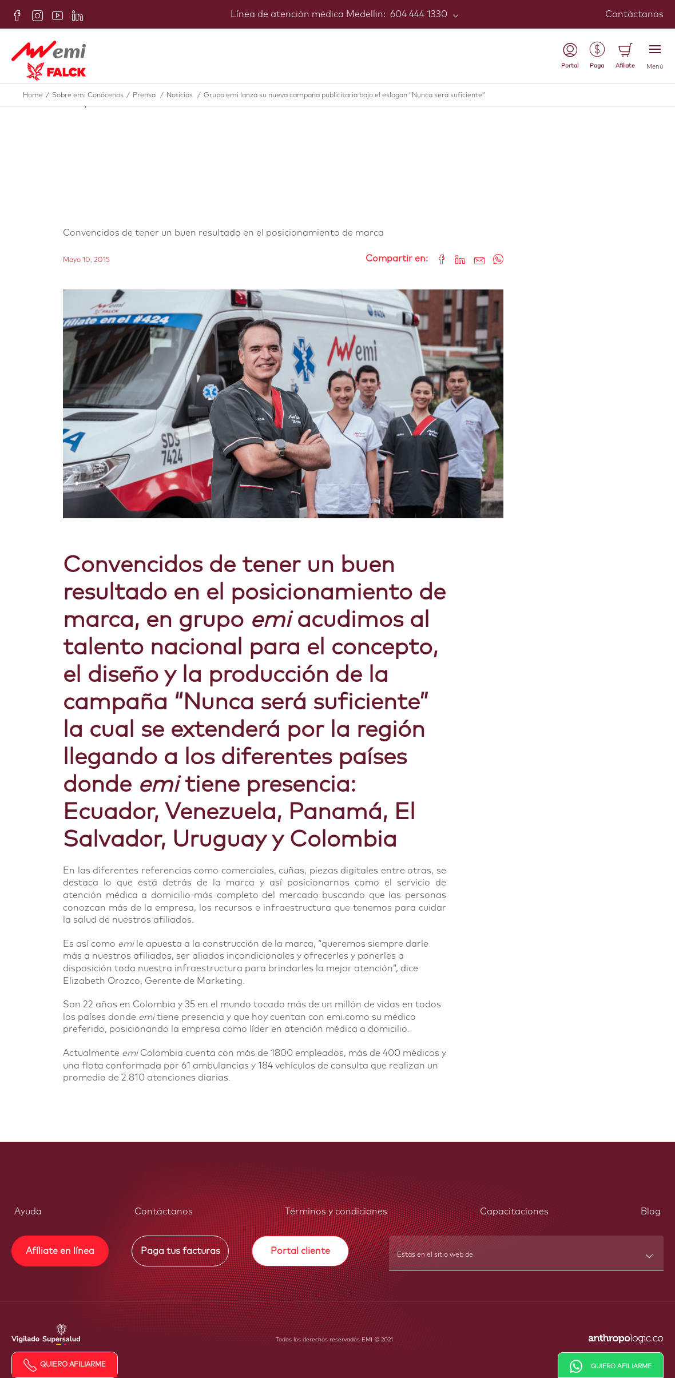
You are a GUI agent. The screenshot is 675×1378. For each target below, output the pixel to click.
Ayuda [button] (28, 1211)
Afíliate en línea (60, 1251)
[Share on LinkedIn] (456, 259)
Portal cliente (300, 1251)
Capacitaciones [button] (514, 1211)
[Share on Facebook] (437, 259)
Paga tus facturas (180, 1251)
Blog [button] (651, 1211)
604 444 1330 (417, 14)
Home (37, 95)
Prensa (149, 95)
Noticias (185, 95)
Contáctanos (634, 14)
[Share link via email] (475, 259)
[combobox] (527, 1258)
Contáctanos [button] (163, 1211)
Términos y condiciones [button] (336, 1211)
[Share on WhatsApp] (494, 259)
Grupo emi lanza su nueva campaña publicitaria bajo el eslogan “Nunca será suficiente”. (345, 95)
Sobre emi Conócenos (92, 95)
